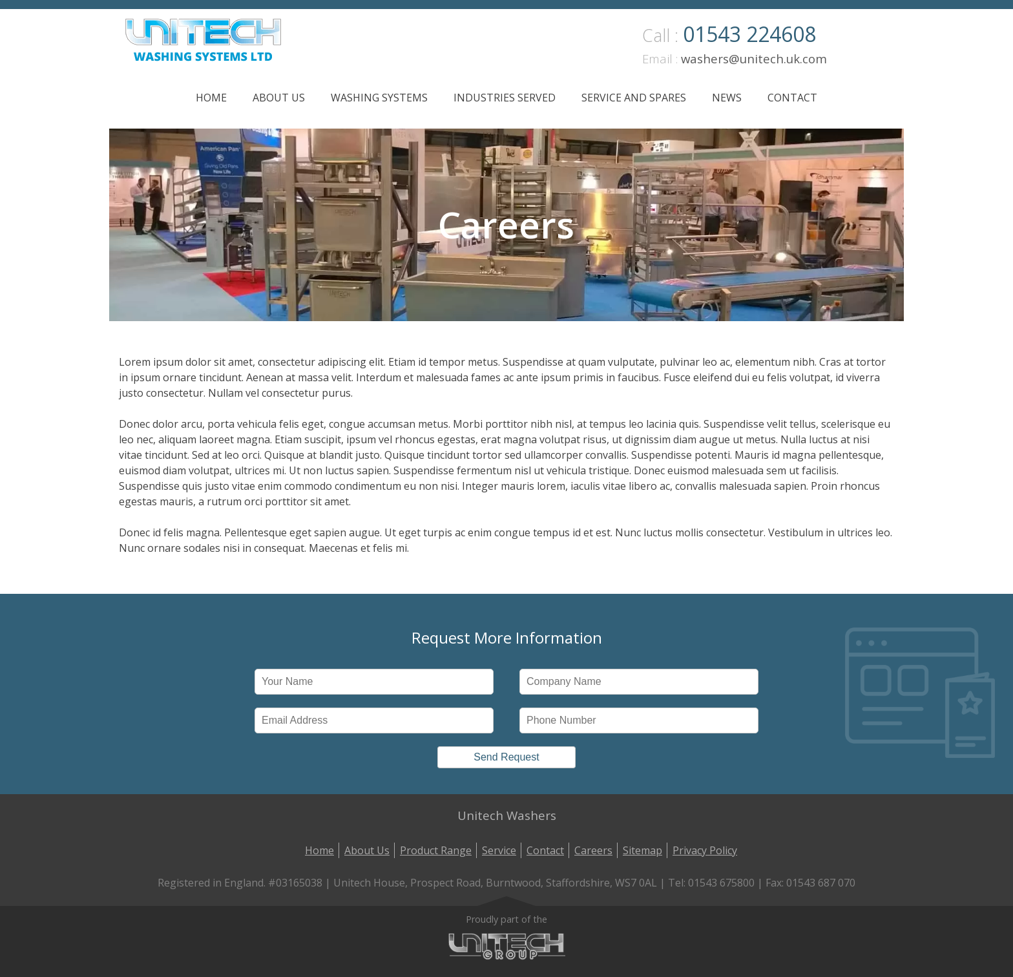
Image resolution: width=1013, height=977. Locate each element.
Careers (593, 850)
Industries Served (505, 97)
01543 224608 (749, 34)
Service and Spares (633, 97)
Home (211, 97)
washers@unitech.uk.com (754, 58)
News (727, 97)
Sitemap (642, 850)
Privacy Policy (705, 850)
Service (499, 850)
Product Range (436, 850)
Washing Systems (379, 97)
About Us (279, 97)
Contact (792, 97)
